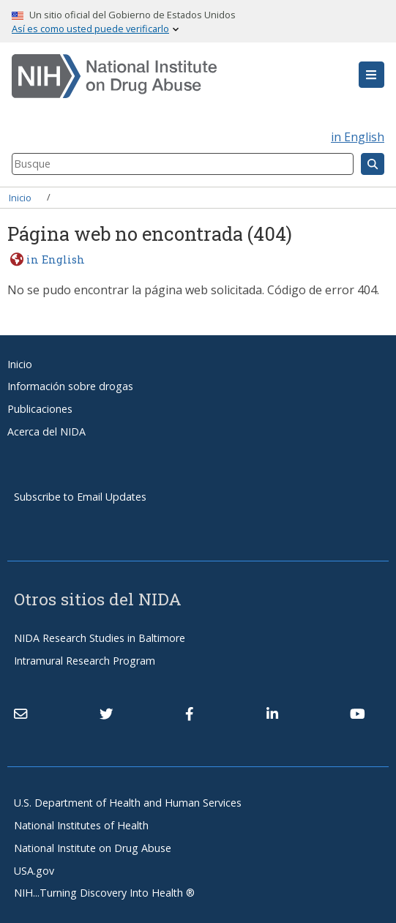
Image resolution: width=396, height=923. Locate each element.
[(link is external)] (106, 713)
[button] (371, 74)
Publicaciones (39, 409)
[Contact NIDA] (20, 713)
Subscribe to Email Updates (80, 497)
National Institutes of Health (81, 825)
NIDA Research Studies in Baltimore (99, 638)
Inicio (20, 196)
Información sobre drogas (70, 386)
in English (357, 137)
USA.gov (34, 871)
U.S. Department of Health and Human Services (128, 803)
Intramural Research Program (84, 661)
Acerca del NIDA (46, 431)
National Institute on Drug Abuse (92, 848)
